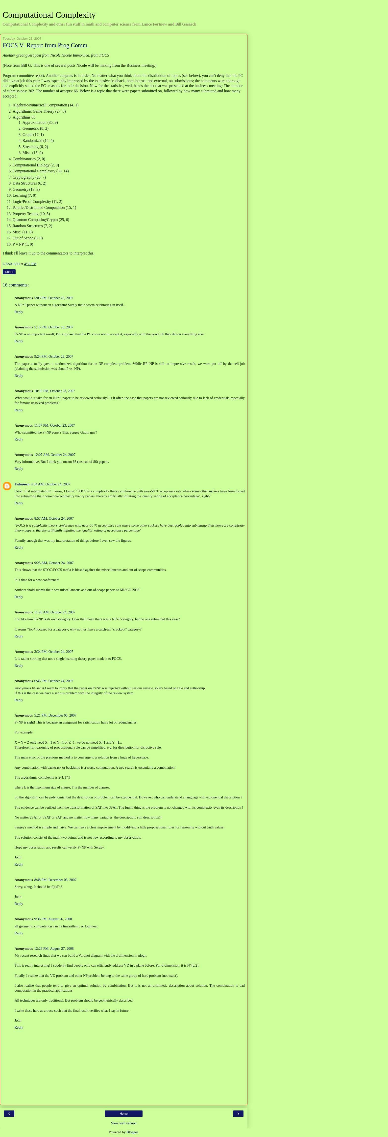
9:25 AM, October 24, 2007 (54, 563)
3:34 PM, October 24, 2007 (53, 652)
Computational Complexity (49, 14)
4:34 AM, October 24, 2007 (50, 484)
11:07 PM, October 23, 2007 (54, 425)
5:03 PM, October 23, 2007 (53, 298)
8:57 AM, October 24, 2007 (54, 518)
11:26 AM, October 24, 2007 (54, 612)
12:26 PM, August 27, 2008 (54, 948)
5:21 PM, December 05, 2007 (55, 715)
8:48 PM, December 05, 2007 (55, 880)
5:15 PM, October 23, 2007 (53, 327)
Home (124, 1113)
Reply (19, 312)
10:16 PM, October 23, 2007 (54, 391)
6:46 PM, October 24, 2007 (53, 681)
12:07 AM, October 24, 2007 (54, 455)
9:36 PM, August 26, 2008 (53, 919)
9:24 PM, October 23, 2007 (53, 356)
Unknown (22, 484)
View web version (124, 1123)
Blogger (132, 1132)
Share (9, 272)
